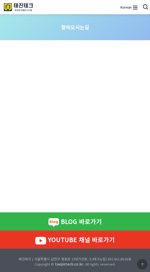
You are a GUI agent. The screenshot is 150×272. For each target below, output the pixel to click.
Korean (125, 7)
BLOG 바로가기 (75, 222)
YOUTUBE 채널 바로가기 (75, 240)
